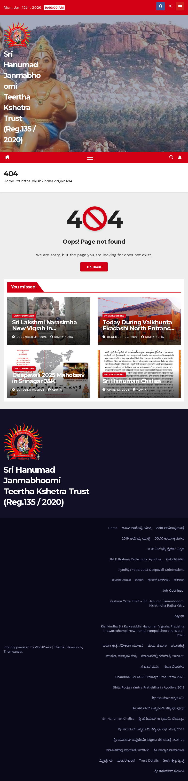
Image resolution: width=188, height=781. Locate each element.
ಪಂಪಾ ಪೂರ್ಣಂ (157, 645)
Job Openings (173, 590)
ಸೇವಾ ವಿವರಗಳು (174, 666)
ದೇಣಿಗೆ (139, 580)
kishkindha (61, 337)
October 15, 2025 (31, 389)
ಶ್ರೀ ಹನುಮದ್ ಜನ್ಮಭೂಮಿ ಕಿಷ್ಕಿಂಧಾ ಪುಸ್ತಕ (158, 708)
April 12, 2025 (119, 389)
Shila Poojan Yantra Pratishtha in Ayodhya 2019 (148, 687)
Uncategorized (24, 315)
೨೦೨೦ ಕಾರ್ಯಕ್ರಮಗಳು (169, 538)
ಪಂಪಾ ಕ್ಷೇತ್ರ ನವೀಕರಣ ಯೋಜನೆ (123, 645)
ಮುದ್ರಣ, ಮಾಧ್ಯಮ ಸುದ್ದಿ (121, 656)
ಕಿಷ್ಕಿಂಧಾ (179, 616)
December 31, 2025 (32, 337)
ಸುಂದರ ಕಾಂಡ (126, 760)
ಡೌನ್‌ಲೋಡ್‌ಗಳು (159, 580)
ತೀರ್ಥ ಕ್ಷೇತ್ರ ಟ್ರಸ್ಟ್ (173, 760)
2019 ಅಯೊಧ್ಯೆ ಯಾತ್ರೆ (136, 538)
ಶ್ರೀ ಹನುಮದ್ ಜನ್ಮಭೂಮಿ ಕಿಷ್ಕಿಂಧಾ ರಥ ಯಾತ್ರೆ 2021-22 (149, 740)
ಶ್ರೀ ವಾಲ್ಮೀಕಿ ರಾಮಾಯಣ (169, 750)
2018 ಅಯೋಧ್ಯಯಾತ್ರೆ (170, 528)
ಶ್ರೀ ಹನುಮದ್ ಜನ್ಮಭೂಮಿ (168, 698)
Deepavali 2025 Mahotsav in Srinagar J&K (48, 378)
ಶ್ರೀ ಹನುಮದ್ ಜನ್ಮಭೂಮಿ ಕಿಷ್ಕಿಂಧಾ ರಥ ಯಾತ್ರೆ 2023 (151, 729)
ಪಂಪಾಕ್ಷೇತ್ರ (177, 645)
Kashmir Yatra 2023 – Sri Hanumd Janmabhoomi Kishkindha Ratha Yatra (147, 603)
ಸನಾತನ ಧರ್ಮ (150, 666)
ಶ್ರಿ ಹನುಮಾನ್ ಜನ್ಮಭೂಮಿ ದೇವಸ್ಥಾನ (161, 718)
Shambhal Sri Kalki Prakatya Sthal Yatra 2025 (149, 677)
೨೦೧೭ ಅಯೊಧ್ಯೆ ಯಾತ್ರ (137, 528)
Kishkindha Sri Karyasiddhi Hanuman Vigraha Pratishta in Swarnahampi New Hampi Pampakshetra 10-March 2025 (142, 631)
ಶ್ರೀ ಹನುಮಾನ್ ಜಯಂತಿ (169, 771)
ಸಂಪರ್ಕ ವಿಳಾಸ (121, 580)
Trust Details (149, 760)
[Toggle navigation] (90, 157)
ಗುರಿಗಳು (179, 580)
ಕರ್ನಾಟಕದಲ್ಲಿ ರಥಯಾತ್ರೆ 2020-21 (162, 656)
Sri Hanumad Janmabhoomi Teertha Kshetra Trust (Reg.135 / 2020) (22, 97)
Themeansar (13, 651)
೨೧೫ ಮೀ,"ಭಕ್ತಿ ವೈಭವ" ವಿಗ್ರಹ (165, 549)
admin (55, 389)
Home (9, 181)
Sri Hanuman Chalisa (131, 381)
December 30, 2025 (123, 337)
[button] (171, 157)
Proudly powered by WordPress (28, 647)
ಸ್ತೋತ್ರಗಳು (106, 760)
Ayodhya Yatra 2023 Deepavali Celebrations (151, 570)
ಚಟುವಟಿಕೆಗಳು (175, 559)
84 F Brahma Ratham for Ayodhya (136, 559)
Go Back (94, 267)
